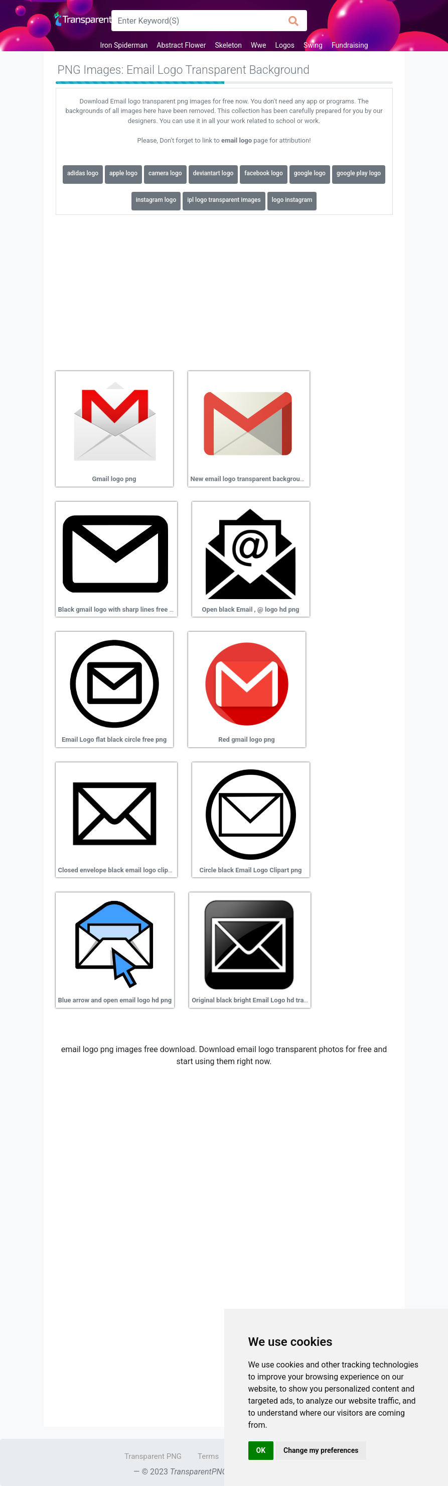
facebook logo (263, 173)
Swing (313, 45)
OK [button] (261, 1450)
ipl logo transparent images (223, 199)
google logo (310, 173)
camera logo (165, 173)
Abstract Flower (181, 45)
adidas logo (82, 173)
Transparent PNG (153, 1456)
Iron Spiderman (123, 45)
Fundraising (350, 45)
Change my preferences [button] (320, 1450)
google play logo (359, 173)
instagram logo (156, 199)
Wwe (258, 45)
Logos (284, 45)
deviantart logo (213, 173)
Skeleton (228, 45)
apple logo (123, 173)
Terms (208, 1456)
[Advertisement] (224, 289)
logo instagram (292, 199)
